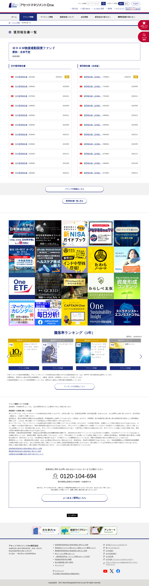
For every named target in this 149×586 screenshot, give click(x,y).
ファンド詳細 (24, 368)
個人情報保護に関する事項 (64, 562)
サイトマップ (120, 8)
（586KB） (111, 115)
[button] (8, 357)
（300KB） (42, 115)
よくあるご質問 (99, 8)
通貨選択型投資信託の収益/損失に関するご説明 (25, 451)
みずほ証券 (109, 556)
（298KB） (42, 105)
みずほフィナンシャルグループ (116, 545)
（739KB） (107, 77)
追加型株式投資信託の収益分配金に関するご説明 (25, 448)
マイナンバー (59, 571)
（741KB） (111, 86)
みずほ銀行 (109, 551)
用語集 (110, 8)
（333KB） (42, 144)
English (135, 4)
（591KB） (111, 105)
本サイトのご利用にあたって (65, 553)
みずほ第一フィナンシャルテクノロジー (119, 559)
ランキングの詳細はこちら (74, 386)
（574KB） (111, 153)
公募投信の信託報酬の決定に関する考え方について (26, 454)
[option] (23, 354)
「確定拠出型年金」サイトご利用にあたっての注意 (72, 556)
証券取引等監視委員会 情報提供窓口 (67, 574)
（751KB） (111, 96)
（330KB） (42, 163)
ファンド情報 (16, 22)
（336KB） (42, 125)
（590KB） (111, 125)
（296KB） (42, 86)
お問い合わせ (85, 8)
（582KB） (111, 134)
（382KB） (42, 173)
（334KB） (42, 134)
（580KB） (111, 163)
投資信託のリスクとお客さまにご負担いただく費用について (75, 548)
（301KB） (38, 77)
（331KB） (42, 153)
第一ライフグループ (112, 548)
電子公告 (75, 8)
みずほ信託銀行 (111, 553)
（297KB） (42, 96)
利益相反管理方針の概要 (63, 559)
